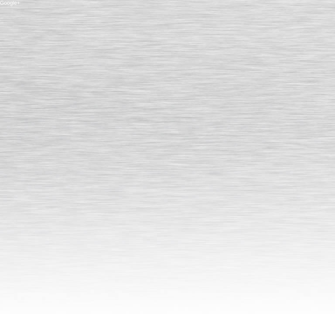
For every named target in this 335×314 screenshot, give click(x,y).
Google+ (10, 3)
